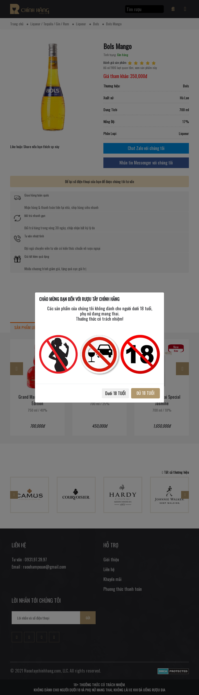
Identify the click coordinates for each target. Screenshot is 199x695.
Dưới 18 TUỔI (115, 393)
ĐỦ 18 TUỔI (145, 393)
